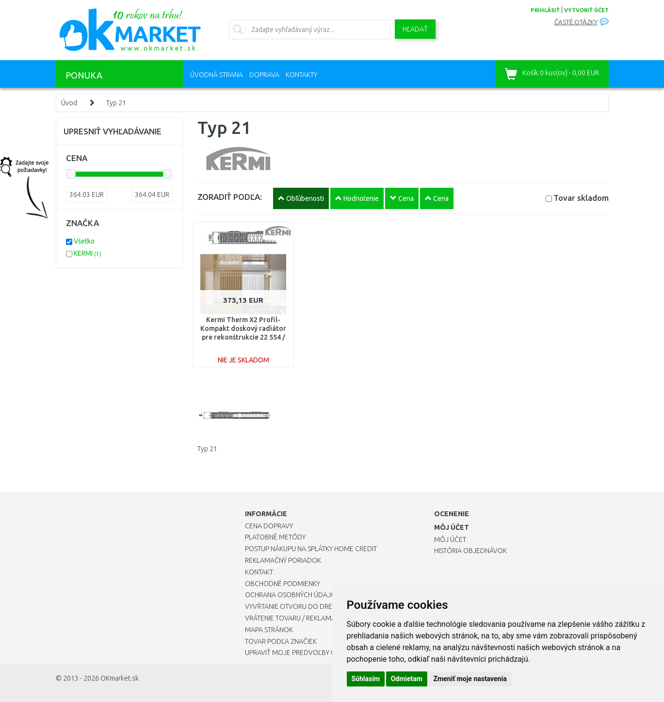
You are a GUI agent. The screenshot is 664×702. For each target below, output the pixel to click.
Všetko (84, 241)
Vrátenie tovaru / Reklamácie (295, 618)
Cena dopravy (269, 526)
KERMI (87, 253)
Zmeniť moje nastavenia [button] (469, 679)
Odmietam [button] (406, 679)
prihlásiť (545, 10)
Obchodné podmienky (282, 584)
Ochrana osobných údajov (292, 595)
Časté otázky (576, 22)
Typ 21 (116, 103)
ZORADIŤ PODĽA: (229, 196)
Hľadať (415, 29)
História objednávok (470, 551)
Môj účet (450, 539)
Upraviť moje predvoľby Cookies (301, 652)
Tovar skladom (581, 197)
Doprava (264, 75)
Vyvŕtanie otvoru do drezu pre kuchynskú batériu (331, 606)
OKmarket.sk (119, 678)
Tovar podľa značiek (281, 641)
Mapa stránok (269, 630)
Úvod (69, 103)
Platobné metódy (275, 537)
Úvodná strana (216, 75)
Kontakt (259, 572)
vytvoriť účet (586, 10)
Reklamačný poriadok (283, 560)
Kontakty (301, 75)
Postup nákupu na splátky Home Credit (311, 549)
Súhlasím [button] (366, 679)
